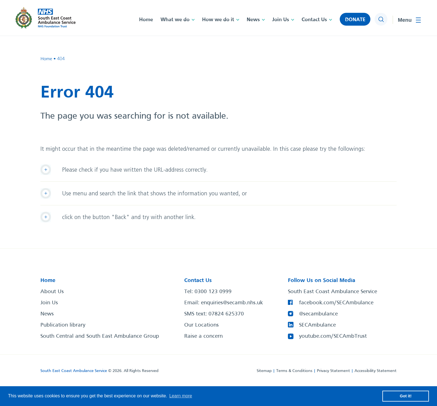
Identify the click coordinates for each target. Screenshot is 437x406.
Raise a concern (203, 336)
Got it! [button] (406, 396)
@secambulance (318, 314)
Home (146, 19)
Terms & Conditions (294, 371)
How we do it (218, 19)
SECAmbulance (317, 325)
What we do (175, 19)
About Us (52, 291)
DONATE (355, 19)
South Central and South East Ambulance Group (99, 336)
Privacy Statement (333, 371)
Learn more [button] (180, 395)
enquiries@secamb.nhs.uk (232, 302)
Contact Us (314, 19)
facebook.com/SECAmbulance (336, 302)
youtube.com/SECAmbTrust (333, 336)
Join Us (280, 19)
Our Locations (201, 325)
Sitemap (264, 371)
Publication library (62, 325)
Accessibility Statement (376, 371)
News (253, 19)
